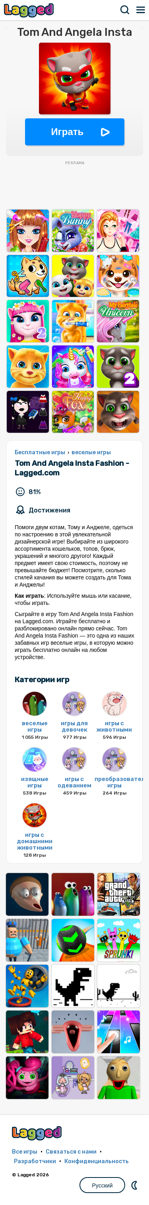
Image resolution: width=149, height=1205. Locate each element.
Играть (67, 131)
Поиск (125, 10)
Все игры (24, 1151)
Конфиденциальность (96, 1161)
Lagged (30, 10)
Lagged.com (38, 1133)
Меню (141, 10)
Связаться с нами (71, 1151)
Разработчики (35, 1161)
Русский (102, 1185)
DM (135, 1185)
